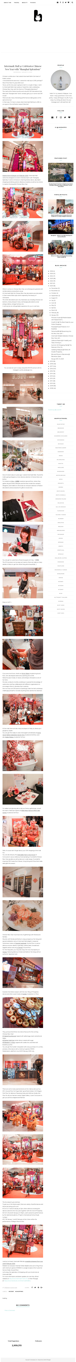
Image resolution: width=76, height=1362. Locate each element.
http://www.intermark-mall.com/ (18, 1278)
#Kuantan (61, 503)
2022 (51, 281)
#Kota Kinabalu (61, 495)
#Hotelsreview (60, 475)
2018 (51, 364)
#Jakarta (61, 483)
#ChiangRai (60, 440)
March (53, 310)
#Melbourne (61, 530)
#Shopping (19, 1291)
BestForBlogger (47, 1359)
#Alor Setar (61, 424)
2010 (51, 383)
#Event (11, 1291)
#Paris (61, 538)
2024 (51, 276)
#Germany (61, 451)
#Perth (61, 546)
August (53, 298)
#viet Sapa (61, 613)
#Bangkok (61, 428)
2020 (51, 286)
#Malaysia (61, 522)
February (54, 312)
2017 (51, 366)
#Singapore (60, 573)
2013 (51, 376)
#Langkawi (61, 510)
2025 (51, 273)
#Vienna (60, 601)
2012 (51, 378)
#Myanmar (61, 534)
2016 (51, 368)
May (52, 305)
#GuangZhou (61, 459)
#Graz (61, 455)
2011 (51, 381)
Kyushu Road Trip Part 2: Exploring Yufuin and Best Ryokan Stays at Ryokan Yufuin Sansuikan (61, 185)
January (53, 315)
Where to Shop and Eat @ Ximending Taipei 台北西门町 (61, 256)
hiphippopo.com (33, 1359)
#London (61, 518)
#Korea (61, 487)
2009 (51, 386)
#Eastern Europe (60, 447)
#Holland (61, 467)
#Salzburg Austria (61, 558)
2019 (51, 361)
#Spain (61, 577)
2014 (51, 373)
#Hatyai (60, 463)
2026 (51, 271)
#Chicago (61, 443)
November (54, 290)
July (52, 300)
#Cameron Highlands (60, 436)
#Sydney (60, 581)
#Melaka (60, 526)
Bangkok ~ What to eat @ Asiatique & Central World (61, 236)
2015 (51, 371)
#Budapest (60, 432)
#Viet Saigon (61, 609)
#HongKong (60, 471)
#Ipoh (61, 479)
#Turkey (60, 589)
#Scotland (61, 566)
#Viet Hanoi (60, 605)
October (53, 293)
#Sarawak (61, 562)
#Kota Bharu (61, 491)
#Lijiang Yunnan (61, 514)
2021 (51, 283)
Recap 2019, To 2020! (57, 359)
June (52, 303)
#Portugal (61, 550)
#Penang (61, 542)
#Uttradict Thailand (60, 597)
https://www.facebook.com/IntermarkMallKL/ (17, 1281)
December (54, 288)
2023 (51, 278)
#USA (60, 593)
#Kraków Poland (61, 499)
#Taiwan (60, 585)
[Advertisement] (38, 35)
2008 (51, 388)
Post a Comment (10, 1310)
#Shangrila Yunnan (61, 569)
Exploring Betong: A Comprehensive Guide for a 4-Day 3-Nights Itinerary (61, 215)
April (52, 308)
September (54, 295)
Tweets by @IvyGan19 (54, 410)
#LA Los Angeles (61, 506)
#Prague (61, 554)
